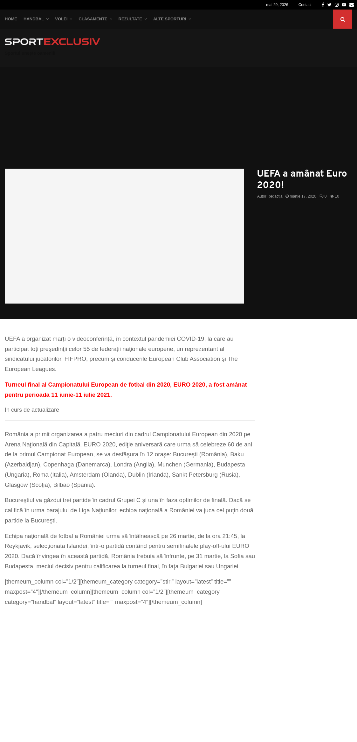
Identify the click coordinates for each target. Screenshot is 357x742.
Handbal (34, 19)
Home (11, 19)
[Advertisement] (178, 120)
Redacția (274, 196)
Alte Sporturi (169, 19)
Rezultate (130, 19)
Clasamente (93, 19)
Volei (61, 19)
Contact (305, 5)
